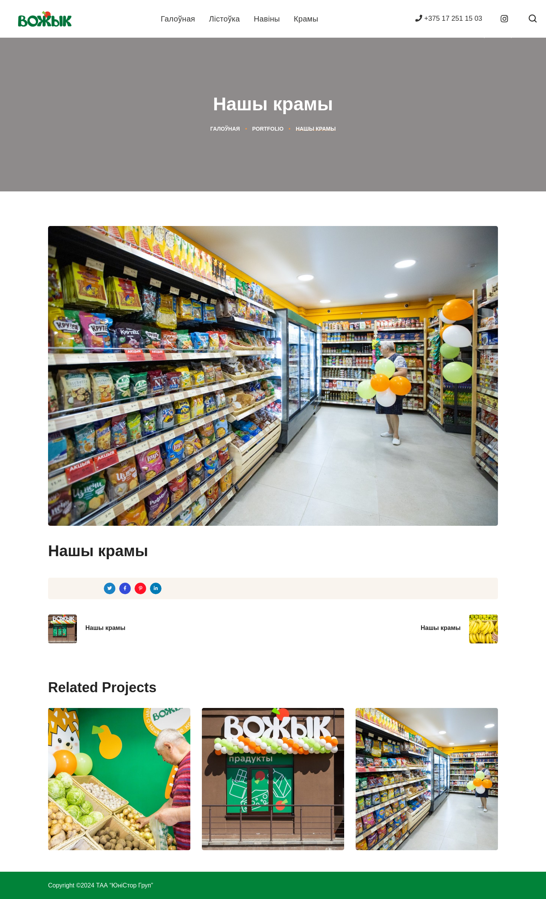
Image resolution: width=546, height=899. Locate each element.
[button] (532, 19)
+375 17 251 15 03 (448, 18)
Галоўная (225, 129)
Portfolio (268, 129)
